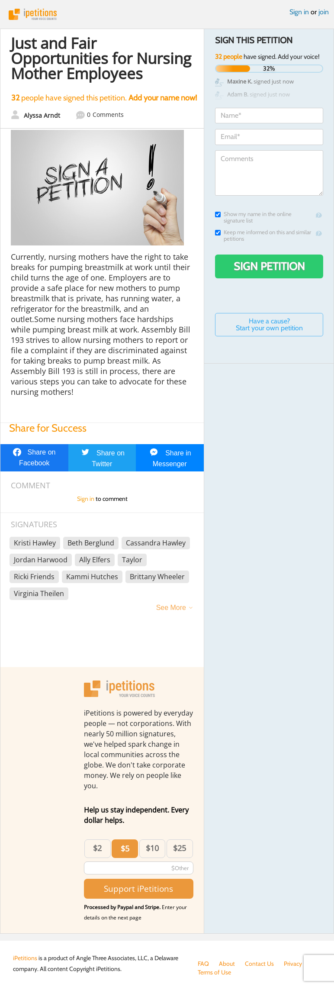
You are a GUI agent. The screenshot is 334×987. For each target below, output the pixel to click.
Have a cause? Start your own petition (269, 324)
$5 (125, 848)
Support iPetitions (138, 888)
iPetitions (167, 14)
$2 (97, 848)
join (323, 12)
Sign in (299, 12)
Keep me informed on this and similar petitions (263, 235)
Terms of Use (214, 972)
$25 (179, 848)
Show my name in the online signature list (253, 217)
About (227, 964)
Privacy (293, 964)
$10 (152, 848)
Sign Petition (269, 266)
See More (171, 607)
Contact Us (259, 964)
